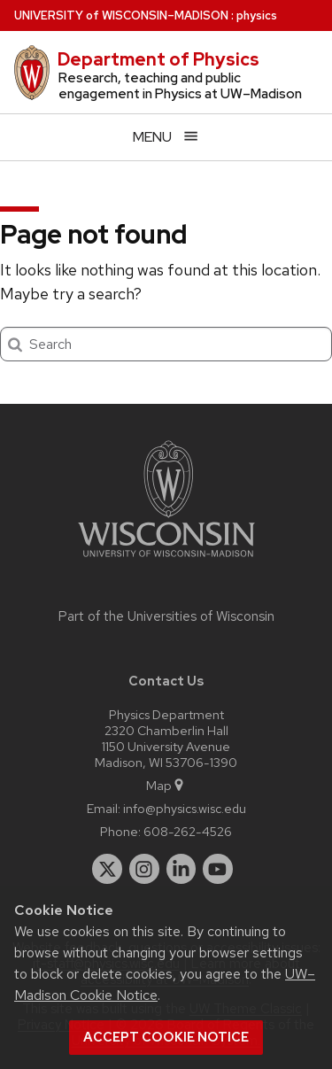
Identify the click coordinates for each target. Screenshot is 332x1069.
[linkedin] (181, 869)
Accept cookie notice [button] (166, 1037)
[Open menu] (166, 136)
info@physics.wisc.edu (184, 808)
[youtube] (218, 869)
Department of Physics (158, 59)
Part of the (166, 616)
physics (256, 15)
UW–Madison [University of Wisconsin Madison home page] (121, 15)
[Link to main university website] (166, 560)
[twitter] (107, 869)
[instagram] (144, 869)
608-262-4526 (187, 831)
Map (166, 785)
